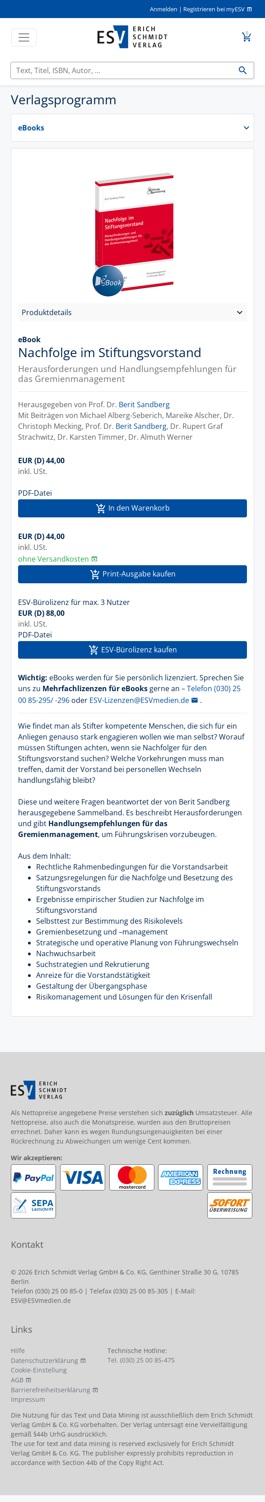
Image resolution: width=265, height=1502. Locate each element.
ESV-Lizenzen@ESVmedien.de (139, 700)
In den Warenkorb (133, 508)
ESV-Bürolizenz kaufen (132, 650)
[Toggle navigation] (24, 37)
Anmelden (163, 9)
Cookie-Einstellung (39, 1370)
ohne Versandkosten (53, 559)
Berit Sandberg (144, 404)
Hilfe (18, 1350)
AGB (17, 1380)
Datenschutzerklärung (44, 1360)
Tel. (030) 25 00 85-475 (141, 1360)
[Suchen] (121, 70)
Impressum (28, 1399)
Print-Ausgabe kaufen (133, 574)
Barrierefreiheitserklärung (50, 1390)
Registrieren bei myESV (214, 9)
